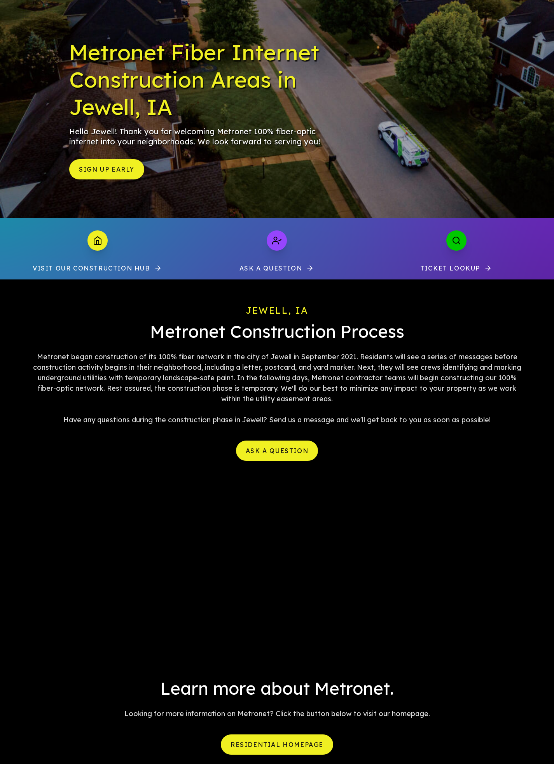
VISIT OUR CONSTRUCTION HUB (98, 268)
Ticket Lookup (456, 268)
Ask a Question (277, 268)
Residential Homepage (277, 744)
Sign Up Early (107, 169)
